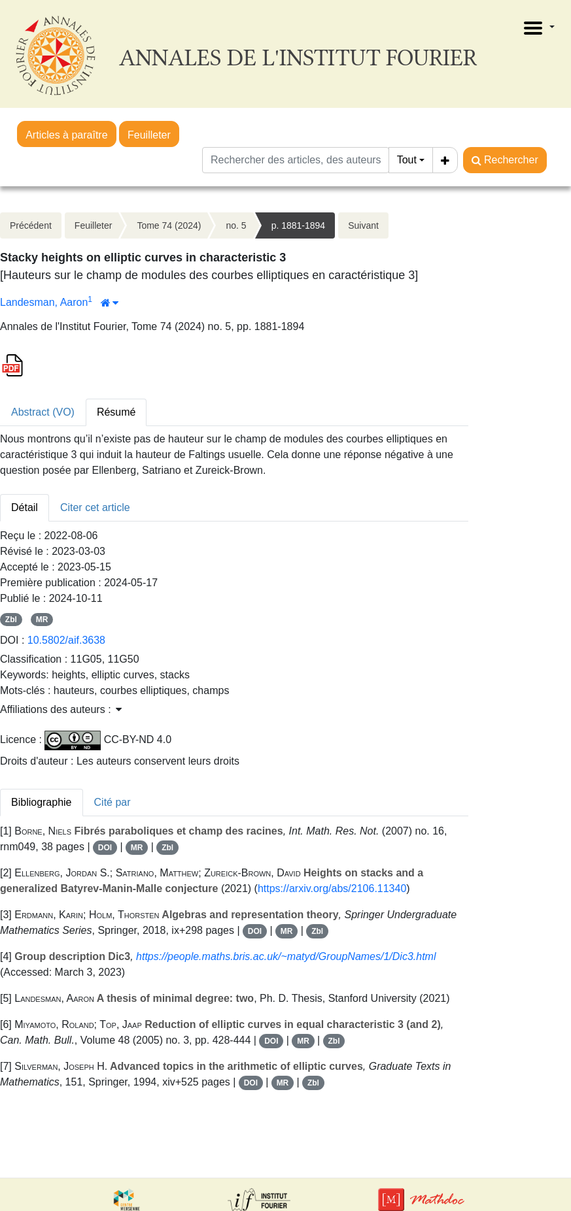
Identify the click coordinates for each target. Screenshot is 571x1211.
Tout (407, 159)
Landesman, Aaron (44, 302)
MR (42, 619)
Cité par (112, 802)
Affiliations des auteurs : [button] (61, 709)
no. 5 (236, 225)
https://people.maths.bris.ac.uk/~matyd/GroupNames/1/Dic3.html (286, 956)
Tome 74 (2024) (169, 225)
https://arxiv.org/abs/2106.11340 (332, 888)
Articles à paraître (66, 135)
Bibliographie (41, 802)
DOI (105, 847)
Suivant (363, 225)
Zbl (11, 619)
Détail (24, 507)
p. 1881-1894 (298, 225)
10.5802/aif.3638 (66, 640)
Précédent (31, 225)
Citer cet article (95, 507)
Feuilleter (149, 135)
